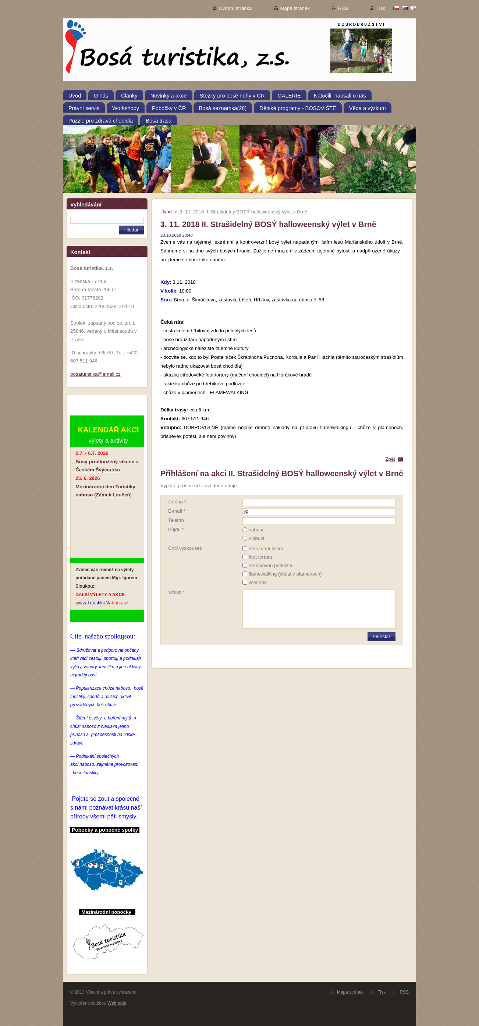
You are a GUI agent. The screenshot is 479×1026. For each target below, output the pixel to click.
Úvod (166, 212)
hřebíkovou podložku (271, 565)
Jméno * (177, 502)
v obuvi (256, 538)
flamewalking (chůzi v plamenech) (285, 574)
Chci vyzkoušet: (185, 548)
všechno (258, 582)
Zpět (390, 459)
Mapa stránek (295, 8)
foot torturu (260, 557)
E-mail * (176, 511)
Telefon (176, 520)
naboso (257, 530)
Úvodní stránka (235, 8)
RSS (343, 8)
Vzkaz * (176, 592)
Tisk (380, 8)
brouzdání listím (266, 548)
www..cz (101, 602)
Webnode (116, 1003)
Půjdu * (176, 529)
